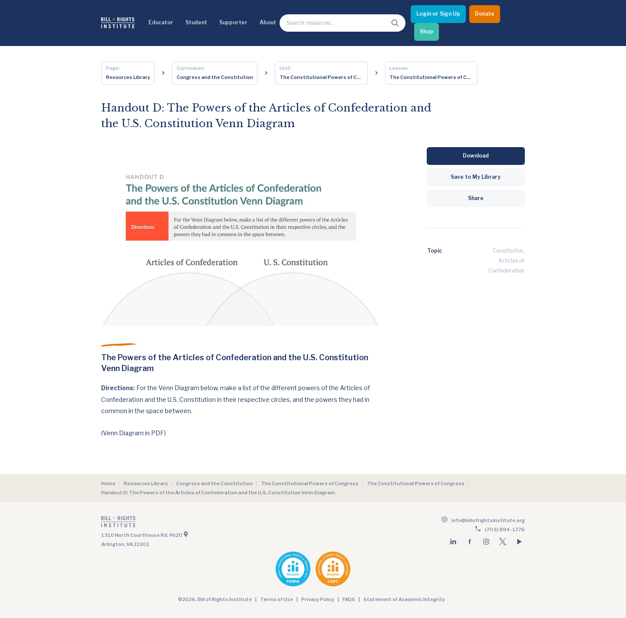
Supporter (233, 22)
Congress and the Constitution (214, 483)
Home (108, 483)
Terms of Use (276, 599)
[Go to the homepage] (206, 523)
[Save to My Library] (476, 177)
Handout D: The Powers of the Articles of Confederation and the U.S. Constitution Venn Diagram (218, 493)
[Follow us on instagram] (486, 541)
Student (196, 22)
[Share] (476, 198)
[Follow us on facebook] (469, 541)
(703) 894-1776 (505, 529)
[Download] (476, 156)
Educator (160, 22)
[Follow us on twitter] (502, 541)
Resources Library (146, 483)
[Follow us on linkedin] (453, 541)
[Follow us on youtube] (519, 541)
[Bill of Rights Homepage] (118, 23)
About (268, 22)
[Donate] (484, 14)
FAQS (349, 599)
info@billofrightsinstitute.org (488, 520)
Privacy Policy (317, 599)
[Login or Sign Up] (438, 14)
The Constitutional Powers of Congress (310, 483)
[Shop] (426, 32)
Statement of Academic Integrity (404, 599)
